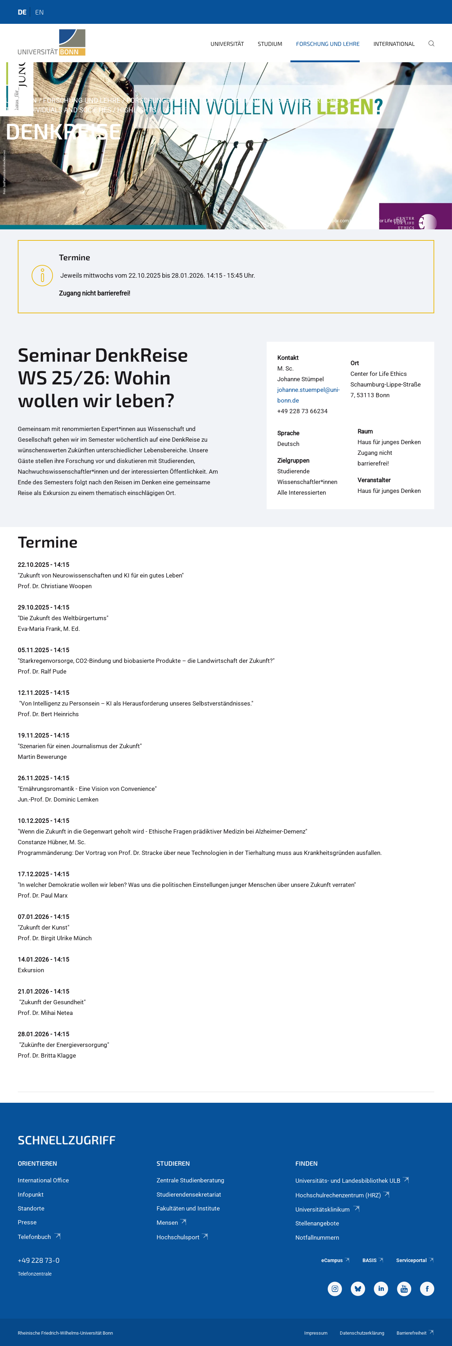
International (394, 43)
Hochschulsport (183, 1237)
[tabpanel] (226, 145)
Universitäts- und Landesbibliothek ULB (352, 1180)
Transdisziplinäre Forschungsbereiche (268, 100)
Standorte (31, 1208)
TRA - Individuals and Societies (58, 110)
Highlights (136, 110)
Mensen (172, 1222)
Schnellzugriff (67, 1139)
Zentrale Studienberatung (190, 1180)
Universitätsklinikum (328, 1209)
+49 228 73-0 (39, 1260)
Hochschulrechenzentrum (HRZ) (343, 1195)
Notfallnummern (317, 1237)
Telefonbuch (40, 1236)
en (39, 12)
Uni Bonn (21, 100)
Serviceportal (415, 1260)
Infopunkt (31, 1194)
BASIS (373, 1260)
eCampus (335, 1260)
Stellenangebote (317, 1223)
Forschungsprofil (159, 100)
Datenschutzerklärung (362, 1333)
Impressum (315, 1333)
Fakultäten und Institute (188, 1208)
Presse (27, 1222)
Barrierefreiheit (415, 1333)
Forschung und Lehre (328, 43)
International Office (43, 1180)
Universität (227, 43)
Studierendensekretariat (189, 1194)
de (22, 12)
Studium (270, 43)
